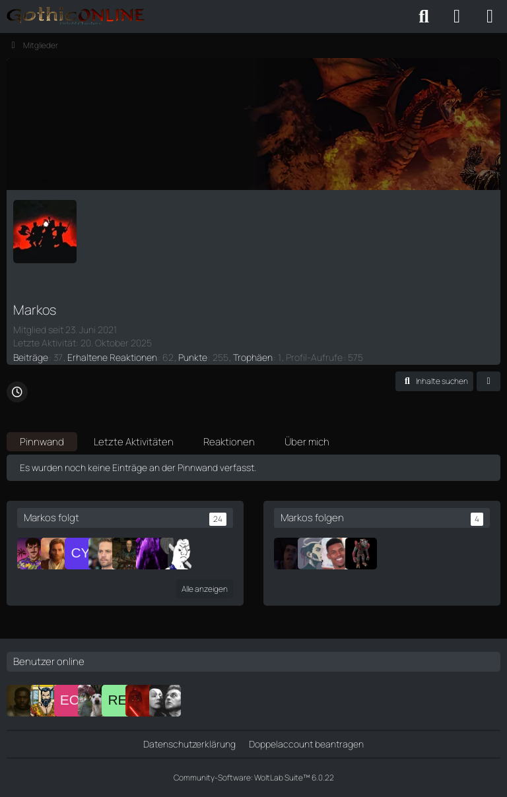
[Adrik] (94, 701)
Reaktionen (229, 442)
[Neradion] (175, 553)
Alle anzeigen (205, 588)
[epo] (33, 553)
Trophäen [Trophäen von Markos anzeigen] (253, 357)
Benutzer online (48, 661)
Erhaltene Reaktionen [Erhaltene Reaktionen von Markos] (112, 357)
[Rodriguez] (152, 553)
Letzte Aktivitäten (134, 442)
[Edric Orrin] (70, 701)
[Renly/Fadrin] (117, 701)
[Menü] (490, 16)
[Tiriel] (22, 701)
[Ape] (104, 553)
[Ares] (57, 553)
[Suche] (424, 16)
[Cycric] (80, 553)
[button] (434, 381)
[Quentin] (337, 553)
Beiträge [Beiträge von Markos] (30, 357)
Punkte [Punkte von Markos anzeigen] (192, 357)
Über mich (307, 442)
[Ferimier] (141, 701)
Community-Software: (254, 777)
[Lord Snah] (361, 553)
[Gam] (290, 553)
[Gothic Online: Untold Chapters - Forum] (75, 16)
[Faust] (165, 701)
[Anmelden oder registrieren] (457, 16)
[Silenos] (128, 553)
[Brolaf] (46, 701)
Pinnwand (42, 442)
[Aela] (313, 553)
